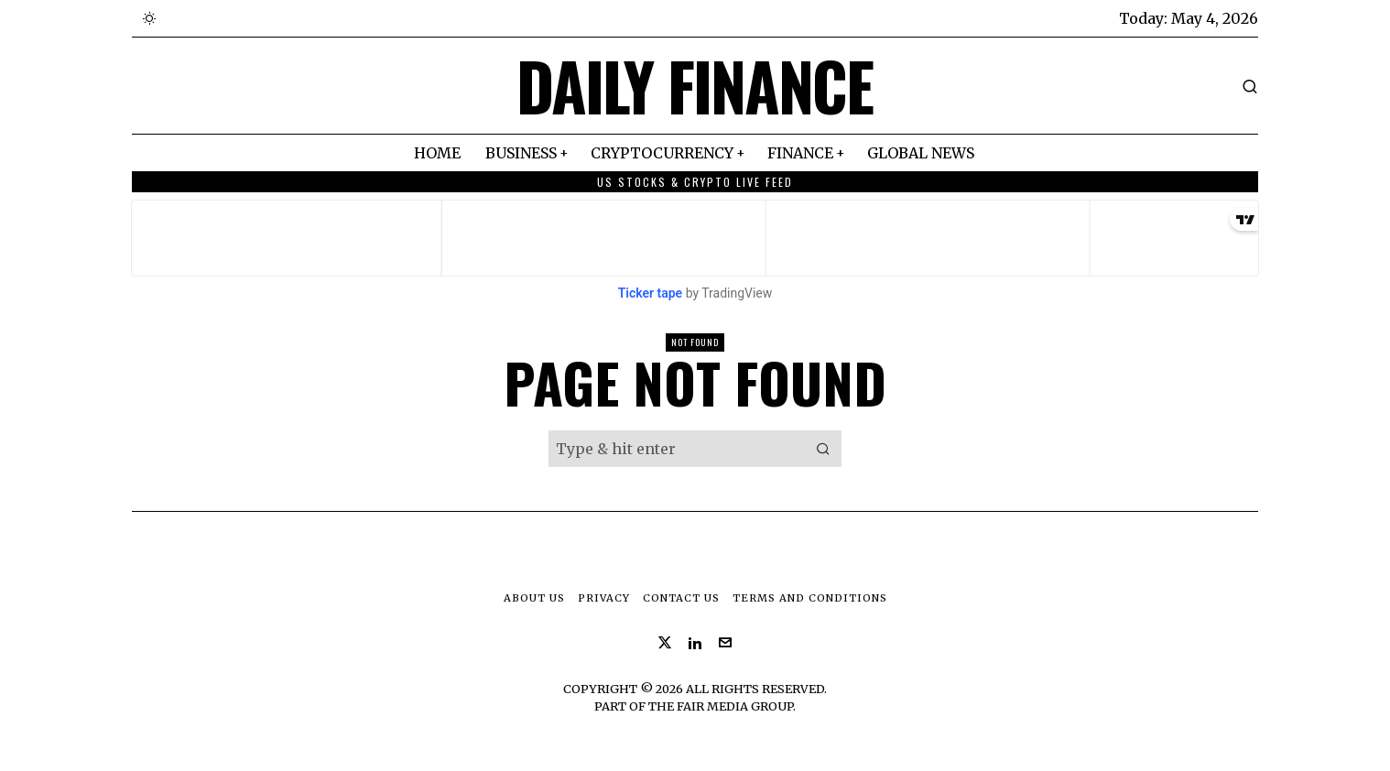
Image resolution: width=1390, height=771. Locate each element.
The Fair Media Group (720, 706)
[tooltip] (665, 643)
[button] (823, 448)
